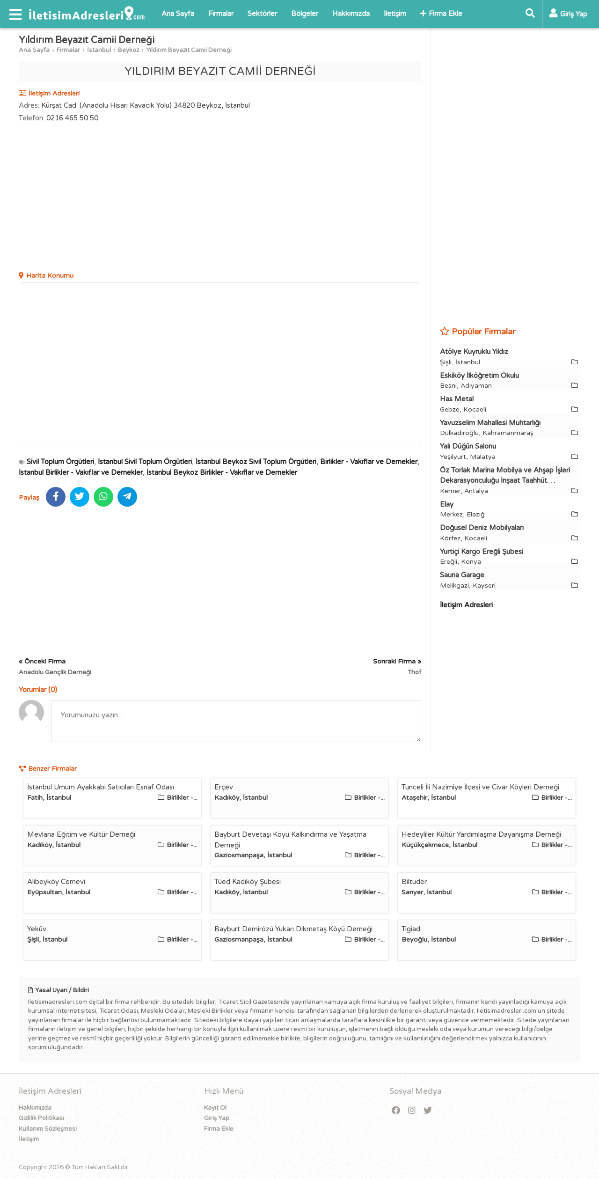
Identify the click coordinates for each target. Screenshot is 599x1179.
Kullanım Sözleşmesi (48, 1129)
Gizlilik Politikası (41, 1118)
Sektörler (262, 13)
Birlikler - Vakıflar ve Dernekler (368, 461)
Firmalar (221, 13)
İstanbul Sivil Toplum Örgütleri (145, 461)
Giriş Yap (216, 1118)
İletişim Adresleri (466, 605)
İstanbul (99, 50)
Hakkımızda (351, 13)
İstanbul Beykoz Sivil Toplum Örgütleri (256, 461)
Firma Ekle (441, 13)
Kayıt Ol (215, 1108)
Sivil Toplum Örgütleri (60, 461)
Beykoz (128, 50)
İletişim (395, 13)
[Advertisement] (220, 198)
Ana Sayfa (177, 13)
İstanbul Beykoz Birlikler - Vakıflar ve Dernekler (221, 472)
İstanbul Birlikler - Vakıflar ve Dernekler (81, 472)
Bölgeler (304, 13)
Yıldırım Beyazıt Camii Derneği (189, 50)
